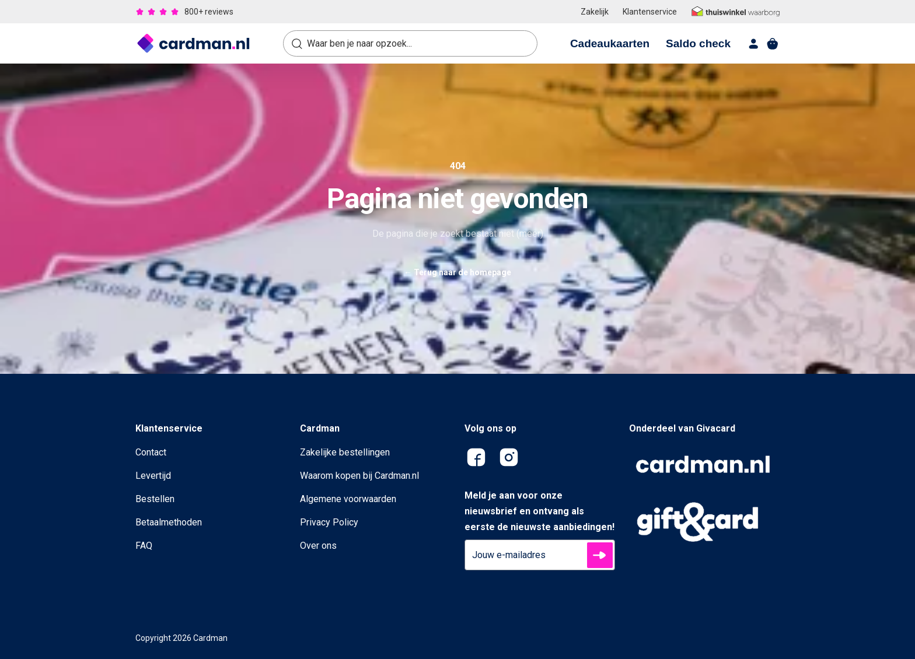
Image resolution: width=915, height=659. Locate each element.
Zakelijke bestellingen (345, 452)
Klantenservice (650, 11)
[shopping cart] (773, 44)
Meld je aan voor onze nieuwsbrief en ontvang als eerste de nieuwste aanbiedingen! (539, 511)
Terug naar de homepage (457, 272)
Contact (150, 452)
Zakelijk (595, 11)
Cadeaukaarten (609, 43)
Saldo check (698, 43)
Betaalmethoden (168, 522)
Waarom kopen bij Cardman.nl (359, 475)
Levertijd (153, 475)
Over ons (318, 545)
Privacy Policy (329, 522)
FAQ (143, 545)
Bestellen (154, 498)
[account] (754, 44)
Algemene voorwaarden (348, 498)
